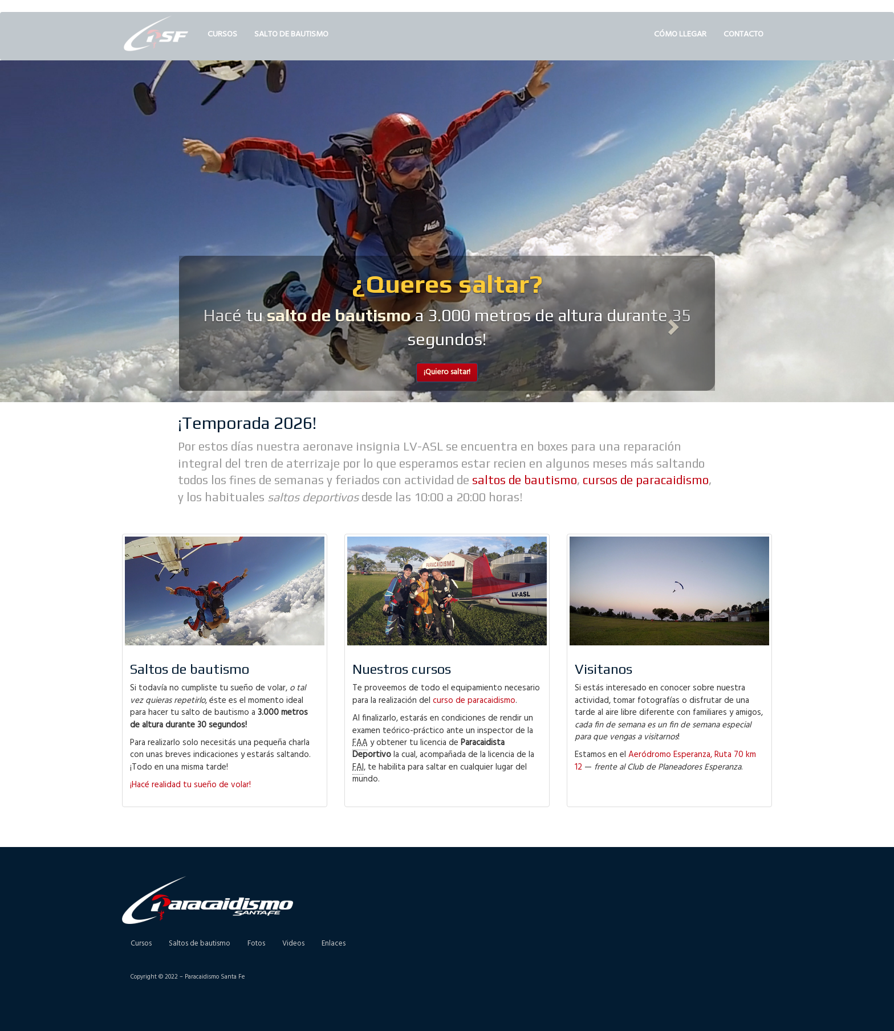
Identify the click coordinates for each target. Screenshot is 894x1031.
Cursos (222, 34)
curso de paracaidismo (474, 700)
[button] (219, 323)
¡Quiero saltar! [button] (447, 372)
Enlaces (334, 944)
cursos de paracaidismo (646, 480)
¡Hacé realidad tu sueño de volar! (190, 785)
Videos (293, 944)
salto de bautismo (339, 315)
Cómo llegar (680, 34)
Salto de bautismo (291, 34)
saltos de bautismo (524, 480)
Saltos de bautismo (199, 944)
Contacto (743, 34)
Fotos (256, 944)
